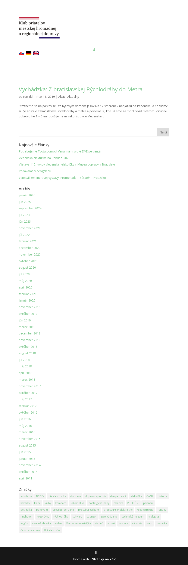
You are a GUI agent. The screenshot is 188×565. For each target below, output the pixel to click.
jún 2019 (25, 320)
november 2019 (30, 307)
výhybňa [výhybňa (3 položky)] (137, 523)
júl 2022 (24, 235)
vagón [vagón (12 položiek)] (24, 523)
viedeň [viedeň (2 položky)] (99, 523)
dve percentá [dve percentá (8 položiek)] (118, 496)
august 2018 (27, 353)
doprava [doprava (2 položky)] (75, 496)
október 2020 (28, 261)
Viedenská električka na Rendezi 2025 (44, 158)
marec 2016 (27, 432)
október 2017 (28, 393)
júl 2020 (24, 274)
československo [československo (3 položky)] (30, 530)
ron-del (28, 97)
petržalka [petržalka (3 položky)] (26, 510)
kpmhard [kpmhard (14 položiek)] (60, 503)
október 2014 (28, 472)
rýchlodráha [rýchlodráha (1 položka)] (60, 516)
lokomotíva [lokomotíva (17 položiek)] (77, 503)
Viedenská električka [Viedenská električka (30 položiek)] (78, 523)
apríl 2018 (25, 373)
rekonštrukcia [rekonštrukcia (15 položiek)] (145, 510)
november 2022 (30, 228)
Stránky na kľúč (104, 559)
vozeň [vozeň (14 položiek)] (111, 523)
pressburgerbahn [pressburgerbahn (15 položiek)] (63, 510)
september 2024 (30, 208)
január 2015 (27, 459)
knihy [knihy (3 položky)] (48, 503)
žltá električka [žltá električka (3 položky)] (52, 530)
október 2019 (28, 314)
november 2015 (30, 439)
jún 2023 (25, 221)
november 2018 (30, 340)
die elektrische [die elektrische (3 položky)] (57, 496)
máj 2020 (25, 281)
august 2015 (27, 445)
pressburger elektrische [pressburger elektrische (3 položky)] (118, 510)
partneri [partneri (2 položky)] (148, 503)
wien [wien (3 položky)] (149, 523)
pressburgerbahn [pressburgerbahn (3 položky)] (89, 510)
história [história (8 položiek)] (162, 496)
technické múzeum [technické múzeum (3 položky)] (133, 516)
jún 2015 (25, 452)
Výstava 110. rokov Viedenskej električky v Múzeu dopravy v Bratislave (67, 164)
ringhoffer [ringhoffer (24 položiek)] (27, 516)
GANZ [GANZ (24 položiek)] (150, 496)
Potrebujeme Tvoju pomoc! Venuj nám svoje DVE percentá (60, 151)
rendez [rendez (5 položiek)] (162, 510)
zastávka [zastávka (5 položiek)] (161, 523)
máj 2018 (25, 366)
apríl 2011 (25, 478)
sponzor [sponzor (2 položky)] (92, 516)
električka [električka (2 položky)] (136, 496)
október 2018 (28, 347)
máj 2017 (25, 399)
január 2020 (27, 300)
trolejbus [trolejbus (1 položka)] (153, 516)
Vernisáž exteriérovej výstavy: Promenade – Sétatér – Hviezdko (62, 178)
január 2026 (27, 195)
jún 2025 (25, 202)
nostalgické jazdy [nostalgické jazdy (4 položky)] (99, 503)
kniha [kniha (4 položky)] (37, 503)
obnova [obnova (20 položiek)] (118, 503)
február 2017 (28, 406)
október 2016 (28, 412)
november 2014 (30, 465)
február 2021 (28, 241)
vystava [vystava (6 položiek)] (123, 523)
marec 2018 (27, 379)
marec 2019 (27, 327)
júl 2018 (24, 360)
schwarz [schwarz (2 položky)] (77, 516)
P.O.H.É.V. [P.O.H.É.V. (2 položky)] (133, 503)
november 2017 (30, 386)
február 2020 (28, 294)
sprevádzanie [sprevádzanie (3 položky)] (109, 516)
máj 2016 (25, 426)
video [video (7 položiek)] (58, 523)
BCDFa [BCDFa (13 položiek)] (40, 496)
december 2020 (29, 248)
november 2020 (30, 254)
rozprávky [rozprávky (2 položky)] (43, 516)
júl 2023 (24, 215)
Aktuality (73, 97)
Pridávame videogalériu (35, 171)
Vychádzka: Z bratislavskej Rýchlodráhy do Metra (80, 89)
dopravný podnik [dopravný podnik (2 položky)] (95, 496)
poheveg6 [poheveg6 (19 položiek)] (42, 510)
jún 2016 (25, 419)
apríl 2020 (25, 287)
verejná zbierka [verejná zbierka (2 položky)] (41, 523)
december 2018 (29, 333)
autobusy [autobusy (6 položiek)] (26, 496)
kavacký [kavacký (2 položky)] (25, 503)
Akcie (62, 97)
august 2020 (27, 267)
